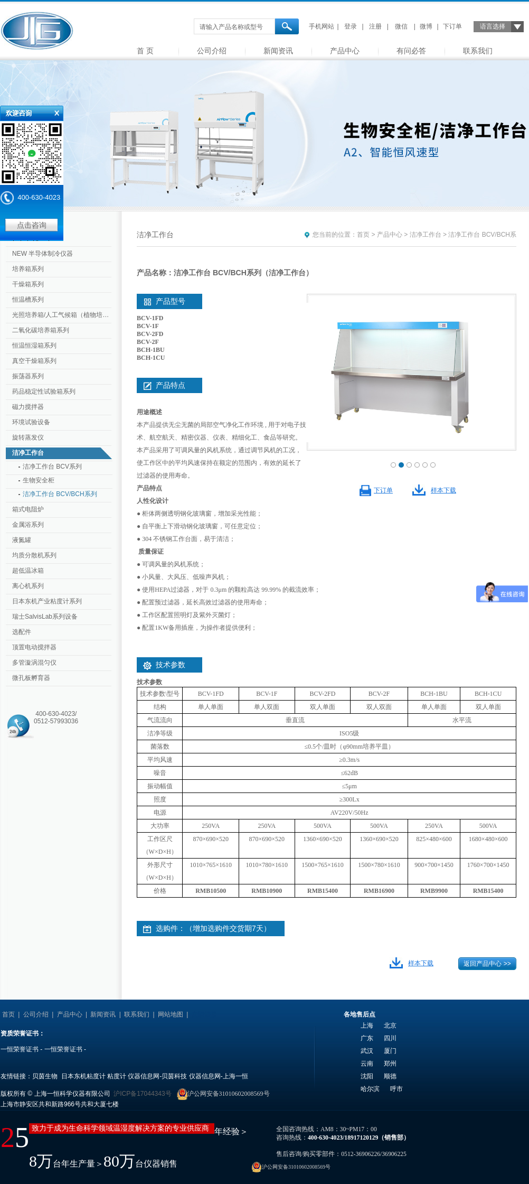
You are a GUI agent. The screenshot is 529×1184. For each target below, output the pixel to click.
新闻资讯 (278, 50)
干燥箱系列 (28, 284)
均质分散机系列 (34, 555)
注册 (375, 26)
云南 (367, 1063)
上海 (367, 1025)
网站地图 (170, 1014)
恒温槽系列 (28, 299)
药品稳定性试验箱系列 (43, 391)
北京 (390, 1025)
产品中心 (345, 50)
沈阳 (367, 1076)
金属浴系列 (28, 524)
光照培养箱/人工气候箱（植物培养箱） (63, 315)
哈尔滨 (370, 1089)
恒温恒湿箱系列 (34, 345)
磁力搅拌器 (28, 407)
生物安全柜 (38, 480)
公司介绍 (211, 50)
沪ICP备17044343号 (142, 1093)
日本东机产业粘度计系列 (47, 601)
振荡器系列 (28, 376)
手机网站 (321, 26)
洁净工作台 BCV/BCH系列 (60, 494)
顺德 (390, 1076)
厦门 (390, 1051)
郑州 (390, 1063)
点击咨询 (31, 225)
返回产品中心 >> (487, 963)
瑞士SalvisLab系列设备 (45, 616)
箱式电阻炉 (28, 509)
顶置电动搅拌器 (34, 647)
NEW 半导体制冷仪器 (42, 253)
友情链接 (204, 1014)
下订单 (452, 26)
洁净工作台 (28, 452)
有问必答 (411, 50)
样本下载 (443, 490)
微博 (426, 26)
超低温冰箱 (28, 570)
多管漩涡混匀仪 (34, 662)
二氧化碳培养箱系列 (40, 330)
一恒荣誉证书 (20, 1049)
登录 (350, 26)
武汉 (367, 1051)
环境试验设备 (31, 422)
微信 (401, 26)
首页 (363, 234)
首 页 (145, 50)
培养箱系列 (28, 269)
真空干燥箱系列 (34, 361)
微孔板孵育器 (31, 678)
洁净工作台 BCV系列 (52, 466)
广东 (367, 1038)
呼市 (396, 1089)
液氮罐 (21, 540)
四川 (390, 1038)
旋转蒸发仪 (28, 437)
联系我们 (478, 50)
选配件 (21, 632)
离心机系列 (28, 586)
